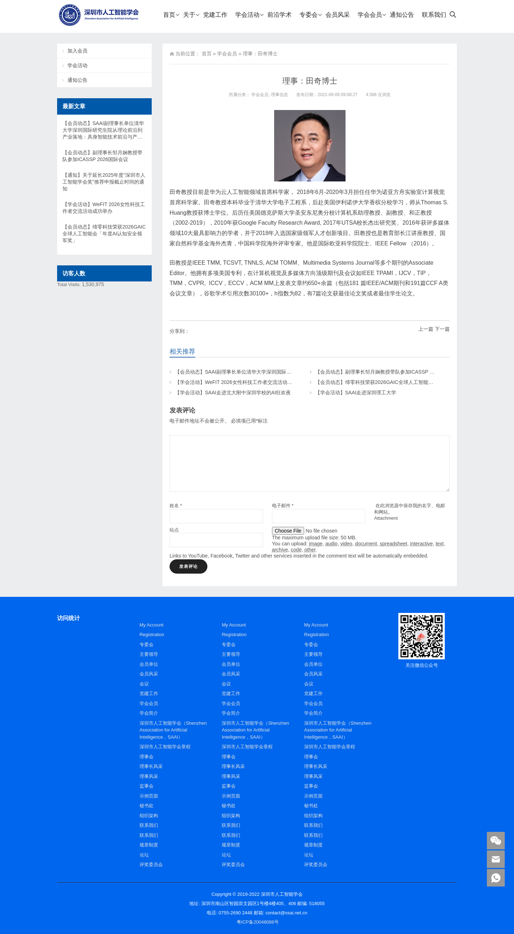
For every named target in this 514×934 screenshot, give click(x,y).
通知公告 (77, 80)
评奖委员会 (151, 864)
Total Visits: (69, 284)
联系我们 (149, 825)
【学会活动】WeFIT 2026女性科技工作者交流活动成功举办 (241, 382)
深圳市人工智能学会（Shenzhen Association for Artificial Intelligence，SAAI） (173, 730)
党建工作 (149, 693)
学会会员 (227, 53)
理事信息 (279, 94)
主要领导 (149, 654)
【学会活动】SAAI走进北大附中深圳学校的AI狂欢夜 (233, 392)
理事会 (146, 756)
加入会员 (77, 51)
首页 (207, 53)
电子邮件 (283, 505)
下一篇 (442, 329)
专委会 (146, 644)
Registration (152, 634)
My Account (151, 625)
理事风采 (149, 776)
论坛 (144, 855)
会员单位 (149, 664)
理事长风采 (151, 766)
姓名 (176, 505)
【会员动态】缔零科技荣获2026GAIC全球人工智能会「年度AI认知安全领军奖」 (404, 382)
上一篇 (425, 329)
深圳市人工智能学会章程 (165, 746)
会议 (144, 683)
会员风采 (149, 673)
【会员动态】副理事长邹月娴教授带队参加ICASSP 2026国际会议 (388, 372)
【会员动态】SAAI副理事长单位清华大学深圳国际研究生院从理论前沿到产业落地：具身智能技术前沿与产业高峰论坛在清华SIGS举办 (103, 130)
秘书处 (146, 805)
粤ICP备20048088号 (258, 922)
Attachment (386, 518)
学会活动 (77, 65)
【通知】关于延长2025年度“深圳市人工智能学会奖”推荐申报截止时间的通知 (103, 181)
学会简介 (149, 713)
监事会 (146, 786)
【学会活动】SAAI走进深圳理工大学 (356, 392)
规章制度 (149, 845)
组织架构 (149, 815)
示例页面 (149, 796)
